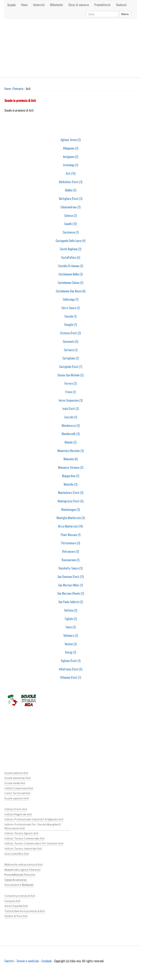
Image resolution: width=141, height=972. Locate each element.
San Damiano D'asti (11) (70, 576)
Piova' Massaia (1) (70, 535)
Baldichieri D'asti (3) (70, 182)
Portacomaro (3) (70, 543)
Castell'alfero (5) (70, 257)
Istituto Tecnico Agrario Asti (21, 833)
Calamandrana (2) (70, 207)
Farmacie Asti (12, 900)
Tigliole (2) (70, 619)
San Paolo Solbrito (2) (70, 602)
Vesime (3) (71, 644)
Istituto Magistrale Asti (18, 814)
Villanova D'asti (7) (70, 677)
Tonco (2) (70, 627)
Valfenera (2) (70, 635)
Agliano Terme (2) (71, 140)
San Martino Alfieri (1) (70, 585)
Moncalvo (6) (71, 459)
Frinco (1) (70, 392)
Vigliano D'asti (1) (70, 660)
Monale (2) (70, 442)
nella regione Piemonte (22, 869)
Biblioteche (56, 5)
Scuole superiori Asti (16, 798)
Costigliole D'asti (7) (70, 366)
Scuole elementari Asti (17, 777)
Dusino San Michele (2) (70, 375)
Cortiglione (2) (70, 358)
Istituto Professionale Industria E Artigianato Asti (33, 819)
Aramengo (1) (70, 165)
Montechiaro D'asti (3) (70, 492)
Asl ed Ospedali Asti (16, 905)
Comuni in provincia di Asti (19, 895)
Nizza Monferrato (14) (70, 526)
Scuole (11, 4)
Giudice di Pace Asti (16, 916)
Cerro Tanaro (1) (70, 308)
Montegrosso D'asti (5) (70, 501)
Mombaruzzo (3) (70, 425)
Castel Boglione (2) (70, 249)
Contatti (9, 961)
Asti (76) (70, 173)
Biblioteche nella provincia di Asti (23, 864)
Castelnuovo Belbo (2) (71, 274)
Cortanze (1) (70, 350)
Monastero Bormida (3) (70, 450)
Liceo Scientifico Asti (16, 853)
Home (24, 5)
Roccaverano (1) (70, 560)
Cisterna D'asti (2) (70, 333)
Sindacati (121, 5)
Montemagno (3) (70, 509)
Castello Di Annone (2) (70, 266)
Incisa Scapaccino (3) (70, 400)
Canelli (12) (70, 224)
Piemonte (18, 88)
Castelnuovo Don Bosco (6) (70, 291)
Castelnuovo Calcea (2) (70, 282)
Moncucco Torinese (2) (70, 467)
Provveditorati (102, 5)
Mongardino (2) (70, 476)
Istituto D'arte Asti (15, 809)
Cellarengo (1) (70, 299)
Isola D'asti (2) (70, 408)
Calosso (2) (70, 215)
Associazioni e (18, 884)
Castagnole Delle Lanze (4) (70, 240)
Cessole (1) (70, 316)
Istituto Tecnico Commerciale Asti (24, 838)
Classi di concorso (78, 5)
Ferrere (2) (70, 383)
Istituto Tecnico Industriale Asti (23, 848)
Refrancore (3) (70, 551)
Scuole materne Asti (16, 773)
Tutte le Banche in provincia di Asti (24, 911)
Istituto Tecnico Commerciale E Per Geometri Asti (33, 843)
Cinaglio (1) (70, 324)
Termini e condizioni (27, 961)
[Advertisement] (70, 48)
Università (39, 5)
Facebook (46, 961)
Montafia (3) (70, 484)
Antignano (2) (70, 156)
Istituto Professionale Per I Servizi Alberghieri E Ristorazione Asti (32, 826)
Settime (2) (70, 610)
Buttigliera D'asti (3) (70, 198)
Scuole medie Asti (14, 783)
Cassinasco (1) (71, 232)
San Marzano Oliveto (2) (70, 593)
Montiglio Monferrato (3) (71, 518)
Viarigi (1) (70, 652)
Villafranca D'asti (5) (70, 669)
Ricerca (125, 14)
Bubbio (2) (70, 190)
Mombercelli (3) (70, 434)
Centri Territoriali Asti (17, 793)
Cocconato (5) (70, 341)
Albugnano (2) (70, 148)
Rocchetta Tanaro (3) (70, 568)
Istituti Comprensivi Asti (18, 788)
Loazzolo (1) (70, 417)
